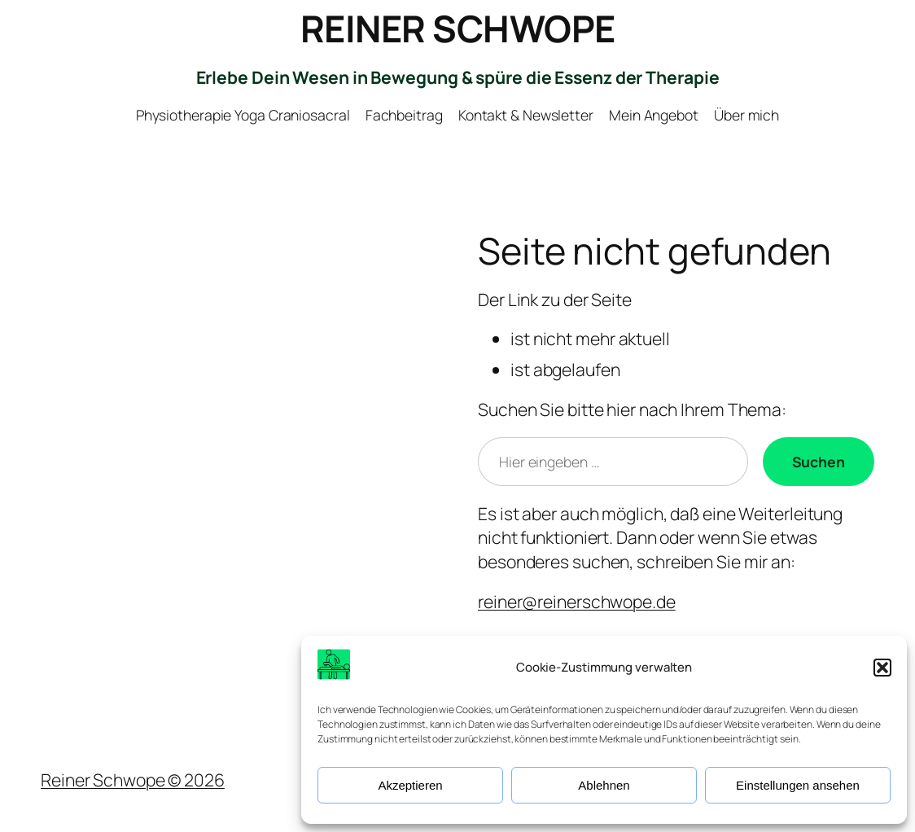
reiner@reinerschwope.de (577, 601)
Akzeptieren (410, 785)
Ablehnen (603, 785)
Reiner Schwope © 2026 (133, 779)
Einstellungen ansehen (798, 785)
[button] (882, 667)
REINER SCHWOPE (457, 28)
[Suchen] (818, 461)
